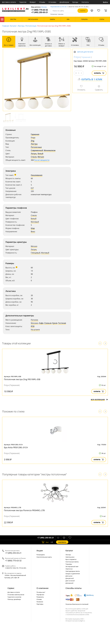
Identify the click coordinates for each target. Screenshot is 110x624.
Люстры (21, 26)
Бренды (75, 2)
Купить (99, 73)
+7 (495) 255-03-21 (39, 12)
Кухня (54, 323)
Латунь (34, 153)
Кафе (41, 323)
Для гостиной (70, 581)
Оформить (62, 542)
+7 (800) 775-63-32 (39, 10)
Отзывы (42, 2)
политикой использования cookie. (77, 614)
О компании (42, 588)
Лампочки (69, 569)
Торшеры (69, 564)
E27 (32, 188)
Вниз (33, 231)
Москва (44, 7)
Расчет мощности (41, 160)
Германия (35, 134)
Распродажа (41, 555)
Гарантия (22, 2)
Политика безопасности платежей (77, 604)
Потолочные (30, 26)
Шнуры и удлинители (73, 574)
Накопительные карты (44, 557)
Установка (52, 2)
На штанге (35, 329)
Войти (105, 2)
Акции (40, 550)
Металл (41, 157)
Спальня (47, 323)
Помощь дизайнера (14, 599)
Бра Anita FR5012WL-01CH (16, 447)
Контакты (85, 2)
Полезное (40, 602)
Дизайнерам (64, 2)
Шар (33, 228)
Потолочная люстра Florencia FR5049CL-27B (24, 510)
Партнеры (40, 604)
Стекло (34, 157)
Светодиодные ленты (73, 571)
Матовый (35, 222)
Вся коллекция (99, 400)
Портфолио (40, 595)
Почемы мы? (41, 592)
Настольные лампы (72, 562)
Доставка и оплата (9, 2)
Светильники (70, 557)
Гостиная (62, 323)
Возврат (33, 2)
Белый (40, 153)
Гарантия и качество (14, 597)
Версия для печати (85, 52)
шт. (45, 542)
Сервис (11, 588)
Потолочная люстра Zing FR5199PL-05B (22, 379)
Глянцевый (35, 253)
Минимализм (49, 150)
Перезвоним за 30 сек (58, 7)
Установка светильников (16, 595)
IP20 (32, 326)
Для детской (70, 578)
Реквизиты (40, 597)
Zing (32, 141)
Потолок (34, 320)
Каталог (2, 19)
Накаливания (36, 175)
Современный (37, 150)
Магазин (34, 323)
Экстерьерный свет (72, 566)
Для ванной (69, 583)
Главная (5, 26)
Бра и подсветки (71, 559)
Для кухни (69, 576)
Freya (33, 137)
